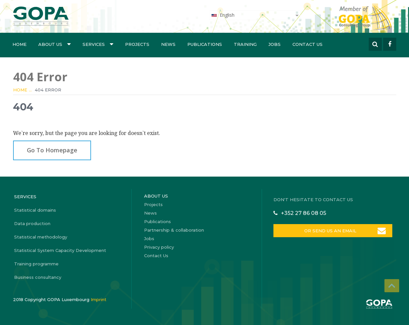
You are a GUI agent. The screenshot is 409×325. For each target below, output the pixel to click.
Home (19, 44)
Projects (137, 44)
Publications (204, 44)
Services (98, 44)
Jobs (275, 44)
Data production (32, 223)
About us (54, 44)
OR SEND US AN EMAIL (330, 230)
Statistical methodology (40, 236)
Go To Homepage (52, 150)
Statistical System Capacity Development (60, 250)
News (168, 44)
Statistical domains (35, 210)
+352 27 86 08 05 (303, 213)
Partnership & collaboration (174, 230)
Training (245, 44)
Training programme (36, 263)
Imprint (98, 299)
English (222, 15)
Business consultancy (37, 277)
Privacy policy (159, 247)
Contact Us (307, 44)
